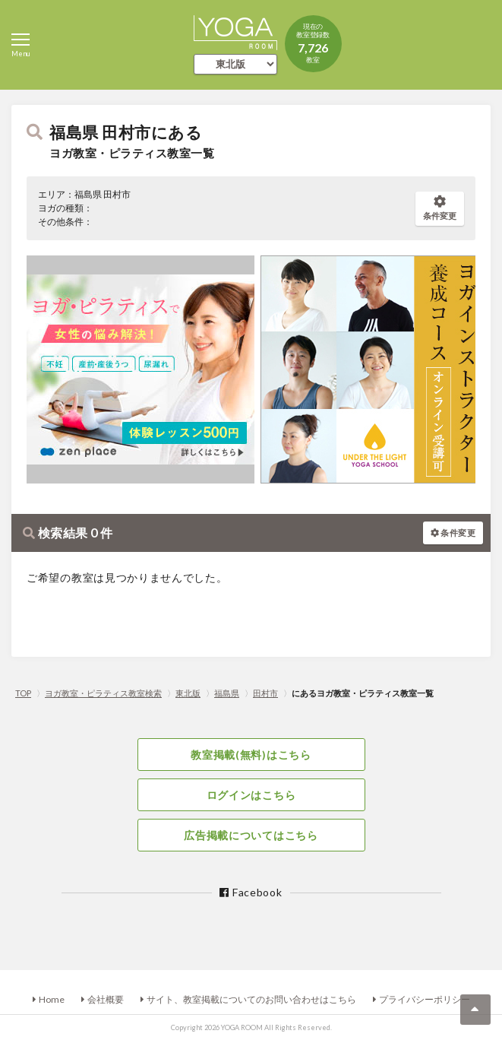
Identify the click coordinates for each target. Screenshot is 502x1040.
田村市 (265, 693)
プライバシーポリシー (424, 999)
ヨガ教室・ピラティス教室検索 (103, 693)
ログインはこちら (251, 794)
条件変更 (439, 207)
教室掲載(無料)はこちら (251, 754)
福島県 (226, 693)
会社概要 (105, 999)
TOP (23, 693)
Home (52, 999)
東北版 (187, 693)
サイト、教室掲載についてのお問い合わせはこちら (251, 999)
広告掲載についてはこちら (250, 835)
